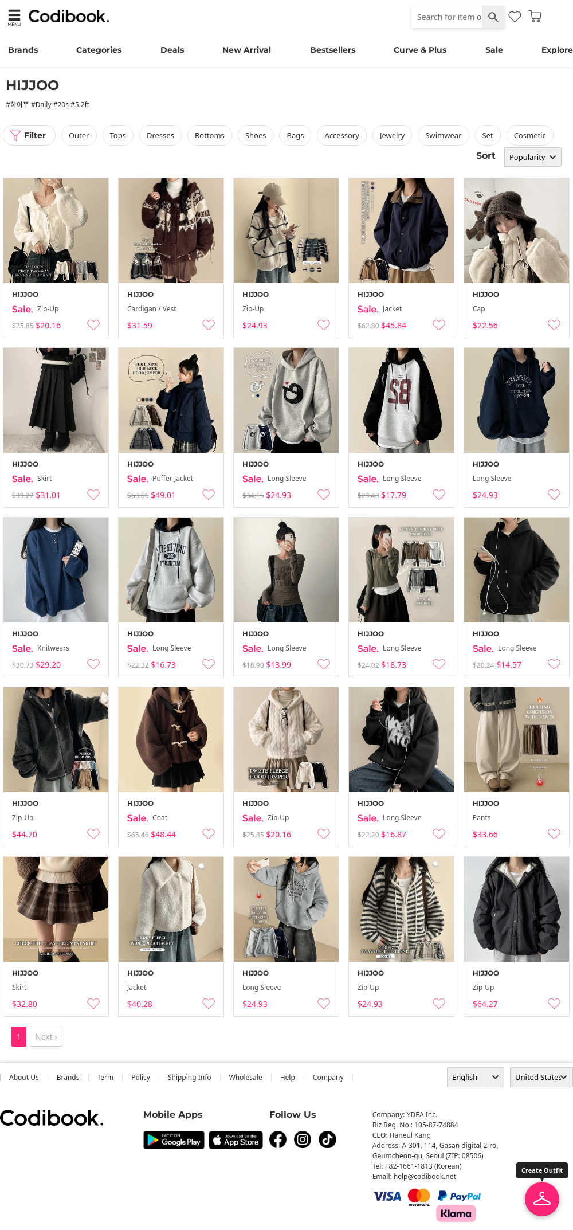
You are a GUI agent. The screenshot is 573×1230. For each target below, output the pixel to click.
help (287, 1077)
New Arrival (246, 50)
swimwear (444, 135)
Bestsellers (332, 50)
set (487, 135)
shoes (255, 135)
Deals (172, 50)
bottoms (210, 135)
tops (118, 135)
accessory (342, 135)
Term (105, 1077)
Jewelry (392, 135)
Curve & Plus (420, 50)
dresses (160, 135)
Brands (23, 50)
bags (295, 135)
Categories (98, 50)
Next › (46, 1036)
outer (79, 135)
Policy (140, 1077)
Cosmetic (530, 135)
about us (24, 1077)
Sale (494, 50)
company (328, 1077)
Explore (557, 50)
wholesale (245, 1077)
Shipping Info (189, 1077)
